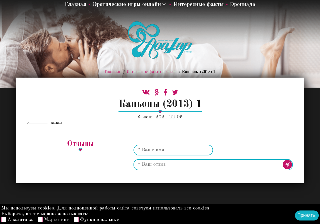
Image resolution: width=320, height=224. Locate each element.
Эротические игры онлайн (127, 4)
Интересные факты (198, 4)
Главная (75, 4)
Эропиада (243, 4)
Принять (306, 215)
